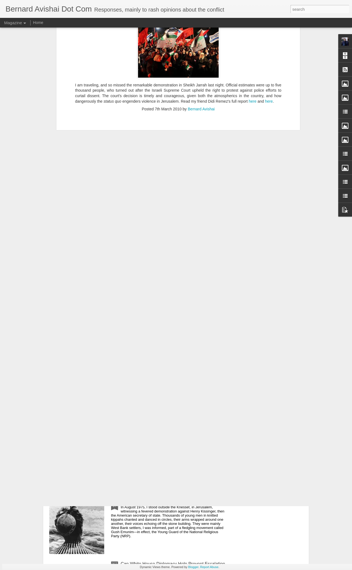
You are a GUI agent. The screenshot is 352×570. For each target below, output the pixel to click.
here (253, 33)
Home (38, 22)
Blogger (193, 567)
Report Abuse (209, 567)
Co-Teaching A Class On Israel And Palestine (164, 439)
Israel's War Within (139, 501)
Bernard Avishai (201, 41)
